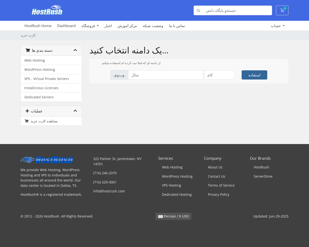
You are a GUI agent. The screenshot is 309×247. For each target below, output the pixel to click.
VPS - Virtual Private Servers (46, 78)
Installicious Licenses (41, 88)
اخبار (108, 25)
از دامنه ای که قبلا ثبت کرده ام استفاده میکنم (127, 63)
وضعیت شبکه (153, 25)
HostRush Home (37, 25)
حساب (276, 25)
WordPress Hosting (39, 69)
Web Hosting (34, 60)
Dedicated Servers (39, 97)
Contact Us (216, 176)
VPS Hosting (171, 185)
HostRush (261, 167)
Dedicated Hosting (177, 194)
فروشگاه (88, 25)
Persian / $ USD (173, 216)
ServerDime (263, 176)
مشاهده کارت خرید (41, 121)
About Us (215, 167)
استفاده (254, 75)
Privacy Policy (218, 194)
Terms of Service (221, 185)
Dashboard (66, 25)
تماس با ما (177, 25)
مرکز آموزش (127, 25)
